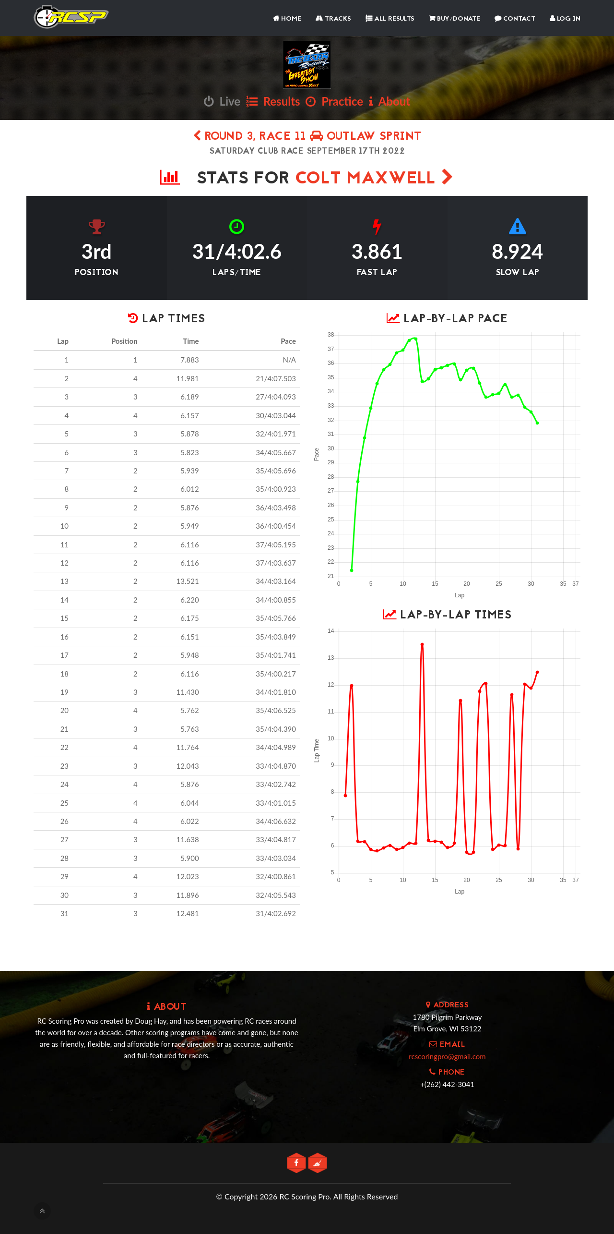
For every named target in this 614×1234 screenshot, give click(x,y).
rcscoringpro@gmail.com (447, 1056)
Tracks (333, 19)
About (389, 101)
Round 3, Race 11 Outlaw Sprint (307, 137)
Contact (515, 19)
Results (273, 101)
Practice (334, 101)
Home (287, 19)
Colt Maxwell (374, 179)
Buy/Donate (454, 19)
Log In (565, 19)
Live (222, 101)
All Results (390, 19)
